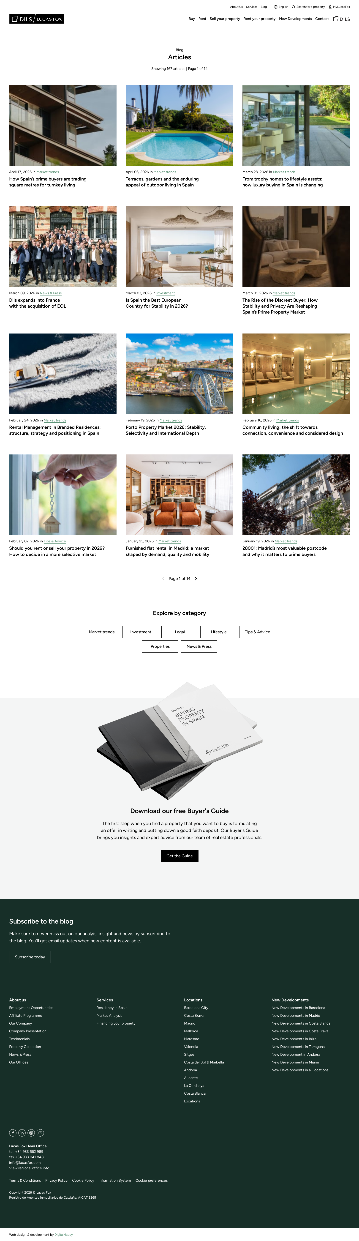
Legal (180, 631)
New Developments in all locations (300, 1070)
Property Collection (25, 1046)
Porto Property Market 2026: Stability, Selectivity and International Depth (166, 430)
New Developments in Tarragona (298, 1046)
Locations (192, 1101)
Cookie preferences (152, 1180)
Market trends (47, 172)
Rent (202, 18)
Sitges (189, 1054)
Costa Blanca (195, 1093)
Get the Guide (179, 855)
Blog (264, 6)
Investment (165, 293)
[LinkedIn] (22, 1133)
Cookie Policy (84, 1180)
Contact (322, 18)
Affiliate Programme (25, 1015)
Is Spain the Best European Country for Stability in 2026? (157, 303)
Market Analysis (109, 1015)
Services (251, 6)
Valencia (191, 1046)
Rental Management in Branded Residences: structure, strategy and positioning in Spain (55, 430)
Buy (192, 18)
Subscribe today (30, 956)
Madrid (189, 1023)
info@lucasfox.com (25, 1162)
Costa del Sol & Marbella (204, 1062)
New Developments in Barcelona (298, 1008)
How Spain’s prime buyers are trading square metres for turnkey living (48, 182)
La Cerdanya (194, 1085)
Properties (160, 646)
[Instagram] (31, 1133)
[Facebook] (12, 1133)
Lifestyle (219, 631)
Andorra (190, 1070)
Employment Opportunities (31, 1008)
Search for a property (308, 7)
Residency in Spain (112, 1008)
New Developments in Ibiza (294, 1039)
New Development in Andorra (296, 1054)
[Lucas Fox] (36, 19)
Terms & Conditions (25, 1180)
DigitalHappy (63, 1235)
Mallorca (191, 1031)
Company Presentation (27, 1031)
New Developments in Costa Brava (300, 1031)
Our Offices (18, 1062)
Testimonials (19, 1039)
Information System (116, 1180)
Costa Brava (194, 1015)
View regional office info (29, 1168)
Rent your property (260, 18)
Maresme (191, 1039)
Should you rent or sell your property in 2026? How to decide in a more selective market (57, 551)
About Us (236, 6)
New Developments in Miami (295, 1062)
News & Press (51, 293)
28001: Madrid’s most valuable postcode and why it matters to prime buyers (284, 551)
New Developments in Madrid (296, 1015)
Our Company (20, 1023)
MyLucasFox (339, 7)
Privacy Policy (57, 1180)
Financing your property (116, 1023)
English (281, 7)
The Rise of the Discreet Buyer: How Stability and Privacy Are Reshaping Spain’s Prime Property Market (280, 306)
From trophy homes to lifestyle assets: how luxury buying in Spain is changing (282, 182)
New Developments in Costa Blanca (301, 1023)
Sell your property (225, 18)
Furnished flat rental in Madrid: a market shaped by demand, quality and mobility (167, 551)
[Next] (196, 579)
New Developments (295, 18)
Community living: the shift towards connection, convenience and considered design (292, 430)
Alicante (191, 1078)
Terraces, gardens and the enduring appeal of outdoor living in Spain (162, 182)
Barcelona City (196, 1008)
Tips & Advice (55, 541)
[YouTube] (40, 1133)
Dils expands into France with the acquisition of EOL (37, 303)
